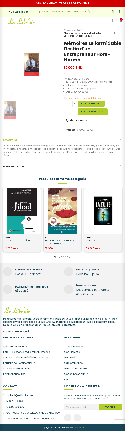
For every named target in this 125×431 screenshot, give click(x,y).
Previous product (112, 32)
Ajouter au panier (91, 103)
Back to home (115, 32)
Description (10, 140)
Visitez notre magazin (16, 331)
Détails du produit (14, 166)
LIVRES (7, 237)
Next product (119, 32)
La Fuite (90, 240)
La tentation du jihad (18, 240)
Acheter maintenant (93, 111)
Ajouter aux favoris (76, 120)
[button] (55, 257)
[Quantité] (70, 104)
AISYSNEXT (79, 427)
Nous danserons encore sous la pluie (59, 242)
